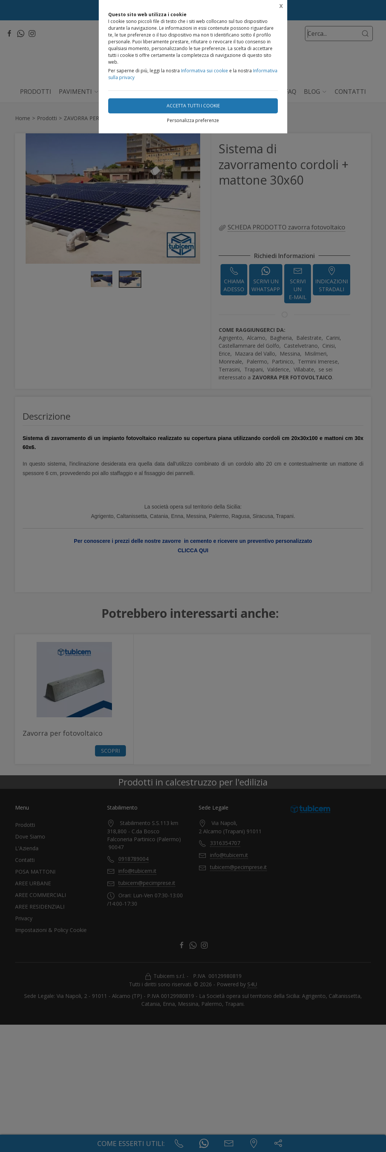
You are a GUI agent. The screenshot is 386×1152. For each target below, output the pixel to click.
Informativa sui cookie (204, 70)
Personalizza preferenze (193, 120)
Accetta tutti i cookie (193, 105)
